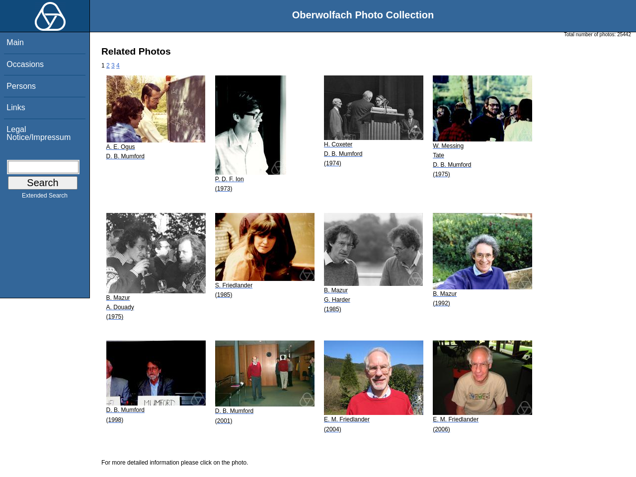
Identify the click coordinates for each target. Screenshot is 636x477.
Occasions (25, 64)
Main (15, 42)
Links (15, 107)
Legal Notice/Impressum (38, 133)
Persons (21, 86)
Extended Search (45, 198)
